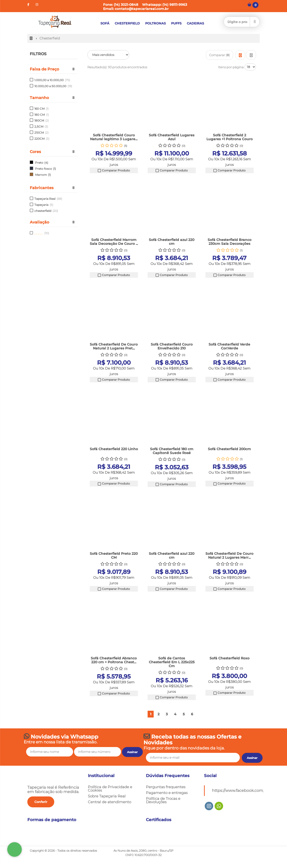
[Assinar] (252, 758)
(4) (46, 162)
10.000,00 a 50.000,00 (53, 86)
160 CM (41, 108)
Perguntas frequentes (165, 787)
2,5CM (41, 126)
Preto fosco (43, 168)
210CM (41, 132)
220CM (41, 138)
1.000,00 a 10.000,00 (52, 80)
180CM (41, 120)
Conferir (40, 802)
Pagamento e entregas (167, 793)
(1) (54, 168)
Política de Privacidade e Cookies (110, 788)
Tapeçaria (43, 205)
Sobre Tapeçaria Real (107, 796)
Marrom (41, 175)
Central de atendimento (109, 802)
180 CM (41, 114)
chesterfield (46, 211)
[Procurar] (255, 21)
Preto (39, 162)
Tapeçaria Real (48, 199)
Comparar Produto (114, 170)
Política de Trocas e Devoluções (163, 800)
